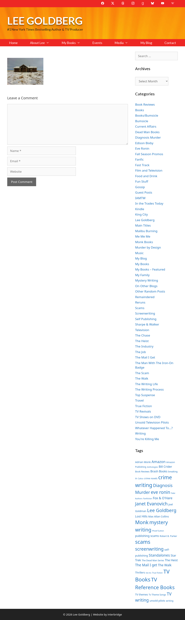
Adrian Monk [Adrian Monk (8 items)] (143, 462)
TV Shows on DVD (147, 417)
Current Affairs (145, 126)
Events (97, 43)
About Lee (42, 42)
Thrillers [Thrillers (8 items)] (140, 572)
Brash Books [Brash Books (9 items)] (158, 471)
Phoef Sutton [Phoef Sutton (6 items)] (158, 531)
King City (141, 214)
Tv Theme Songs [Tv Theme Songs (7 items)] (157, 594)
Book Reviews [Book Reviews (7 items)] (142, 471)
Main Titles (143, 225)
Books (139, 110)
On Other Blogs (146, 286)
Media (124, 42)
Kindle (139, 209)
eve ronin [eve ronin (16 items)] (160, 492)
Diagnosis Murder (148, 137)
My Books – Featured (150, 269)
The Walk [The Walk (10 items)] (164, 565)
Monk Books (144, 242)
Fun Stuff (141, 181)
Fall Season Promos (149, 154)
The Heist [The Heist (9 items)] (171, 560)
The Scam (142, 373)
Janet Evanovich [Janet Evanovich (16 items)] (151, 504)
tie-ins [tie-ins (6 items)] (148, 573)
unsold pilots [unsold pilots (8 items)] (157, 600)
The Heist (142, 341)
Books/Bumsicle (146, 115)
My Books (74, 42)
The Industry (144, 346)
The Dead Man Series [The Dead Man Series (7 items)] (153, 560)
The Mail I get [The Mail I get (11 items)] (146, 565)
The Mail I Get (145, 357)
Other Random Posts (150, 291)
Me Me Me (142, 236)
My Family (142, 275)
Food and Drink (146, 176)
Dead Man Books (147, 132)
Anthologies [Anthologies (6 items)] (152, 467)
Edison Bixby (144, 143)
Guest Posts (143, 192)
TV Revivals (143, 411)
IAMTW (140, 198)
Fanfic (139, 159)
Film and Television (148, 170)
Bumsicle (141, 121)
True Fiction (143, 406)
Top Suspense (145, 395)
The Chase (142, 335)
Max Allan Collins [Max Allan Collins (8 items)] (158, 516)
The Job (140, 352)
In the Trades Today (149, 203)
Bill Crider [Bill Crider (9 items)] (165, 467)
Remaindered (144, 297)
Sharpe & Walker (147, 324)
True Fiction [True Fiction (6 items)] (157, 573)
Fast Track (142, 165)
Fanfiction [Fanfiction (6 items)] (147, 498)
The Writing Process (149, 389)
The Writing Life (146, 384)
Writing (140, 433)
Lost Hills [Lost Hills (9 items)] (141, 516)
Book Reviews (145, 104)
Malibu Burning (146, 231)
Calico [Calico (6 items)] (140, 478)
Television (142, 330)
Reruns (140, 302)
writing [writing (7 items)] (169, 600)
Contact (170, 43)
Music (139, 253)
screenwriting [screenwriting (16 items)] (149, 549)
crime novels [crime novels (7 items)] (151, 478)
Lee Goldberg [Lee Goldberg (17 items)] (161, 510)
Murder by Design (148, 247)
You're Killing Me (147, 439)
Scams (139, 308)
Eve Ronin (142, 148)
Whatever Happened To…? (154, 428)
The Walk (141, 378)
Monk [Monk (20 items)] (142, 522)
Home (13, 43)
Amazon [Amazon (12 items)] (158, 461)
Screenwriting (145, 313)
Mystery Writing (146, 280)
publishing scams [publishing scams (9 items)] (147, 536)
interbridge (114, 614)
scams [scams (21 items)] (142, 541)
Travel (139, 400)
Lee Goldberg (45, 20)
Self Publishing (145, 319)
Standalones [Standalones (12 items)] (159, 555)
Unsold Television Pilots (152, 422)
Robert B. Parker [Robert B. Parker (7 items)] (168, 536)
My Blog (146, 43)
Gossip (140, 187)
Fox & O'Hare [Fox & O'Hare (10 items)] (162, 498)
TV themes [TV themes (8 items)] (141, 594)
